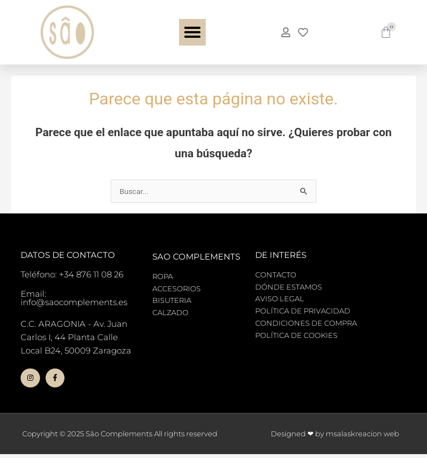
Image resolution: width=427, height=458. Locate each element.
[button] (192, 32)
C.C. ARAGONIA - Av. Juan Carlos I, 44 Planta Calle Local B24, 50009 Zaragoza (76, 337)
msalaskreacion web (362, 437)
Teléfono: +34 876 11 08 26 (72, 274)
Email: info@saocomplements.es (74, 297)
